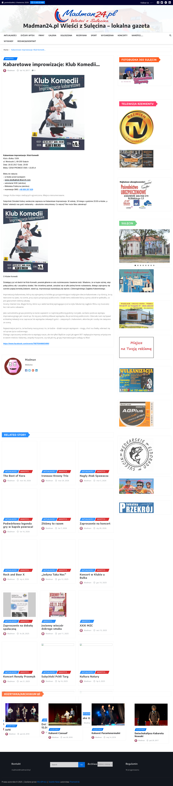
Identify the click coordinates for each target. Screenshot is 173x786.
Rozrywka (81, 35)
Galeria (52, 35)
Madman (11, 128)
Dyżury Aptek (27, 35)
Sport (94, 35)
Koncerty (122, 35)
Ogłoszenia (66, 35)
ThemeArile (75, 782)
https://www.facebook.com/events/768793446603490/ (26, 401)
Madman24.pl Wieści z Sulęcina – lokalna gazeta (86, 25)
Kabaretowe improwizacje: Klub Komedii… (28, 50)
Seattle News (54, 782)
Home (6, 50)
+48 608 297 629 (26, 247)
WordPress (42, 782)
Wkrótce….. (137, 35)
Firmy (41, 35)
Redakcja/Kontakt (26, 41)
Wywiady (8, 41)
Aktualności (10, 35)
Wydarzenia (107, 35)
